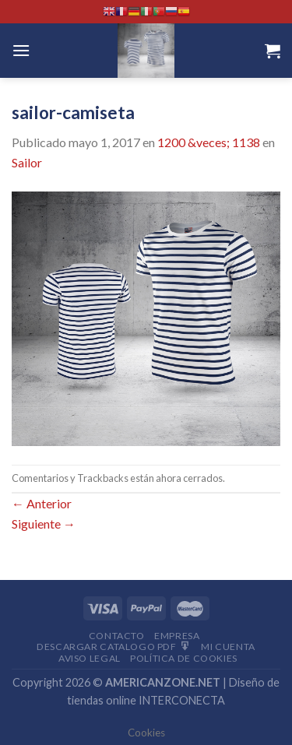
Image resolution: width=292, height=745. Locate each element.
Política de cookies (183, 658)
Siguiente (44, 523)
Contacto (117, 635)
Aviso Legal (89, 658)
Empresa (176, 635)
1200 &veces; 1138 (208, 142)
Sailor (27, 162)
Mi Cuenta (228, 646)
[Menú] (21, 50)
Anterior (42, 503)
